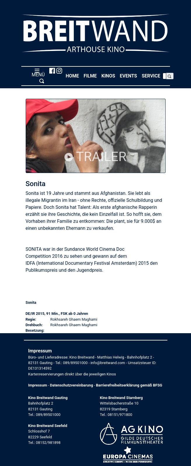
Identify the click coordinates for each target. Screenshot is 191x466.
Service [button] (152, 76)
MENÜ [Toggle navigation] (37, 75)
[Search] (164, 76)
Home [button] (73, 76)
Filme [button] (91, 76)
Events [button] (129, 76)
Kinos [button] (109, 76)
